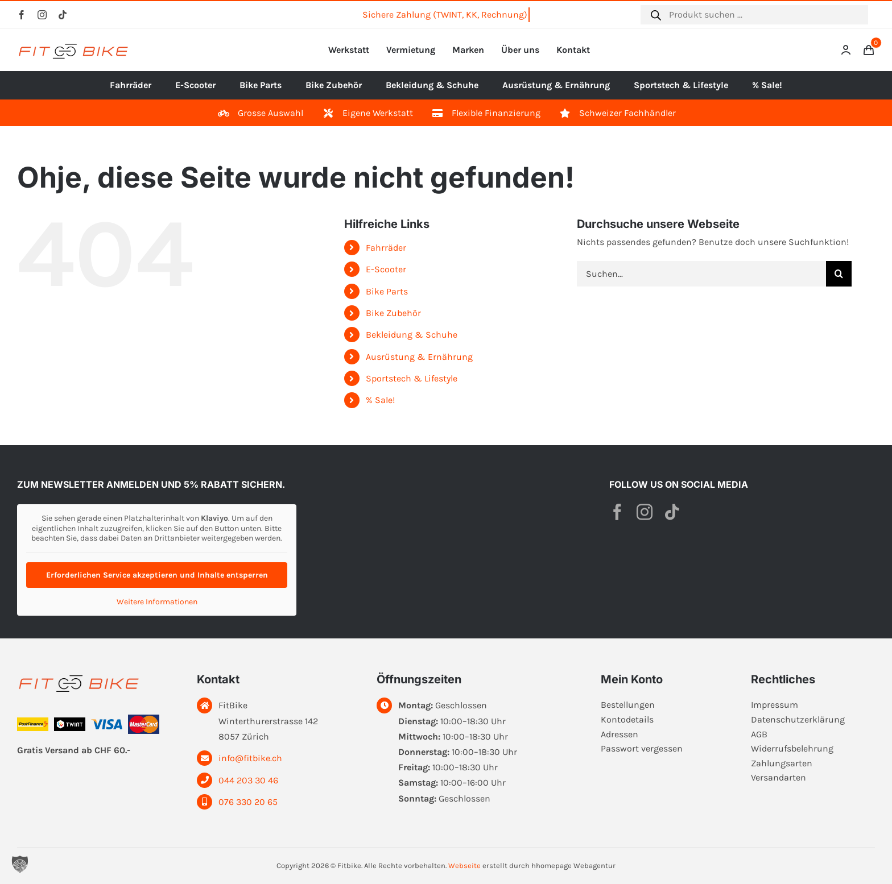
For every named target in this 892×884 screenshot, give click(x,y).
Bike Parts (387, 291)
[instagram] (42, 14)
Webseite (464, 865)
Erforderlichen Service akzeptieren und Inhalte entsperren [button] (157, 575)
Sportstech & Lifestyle (411, 378)
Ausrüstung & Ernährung (419, 356)
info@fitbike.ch (250, 758)
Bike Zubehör (393, 313)
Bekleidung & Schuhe (411, 334)
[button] (20, 864)
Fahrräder (386, 247)
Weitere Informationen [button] (157, 602)
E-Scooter (386, 269)
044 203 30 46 (248, 780)
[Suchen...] (701, 274)
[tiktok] (62, 14)
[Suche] (839, 274)
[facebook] (21, 14)
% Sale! (380, 400)
